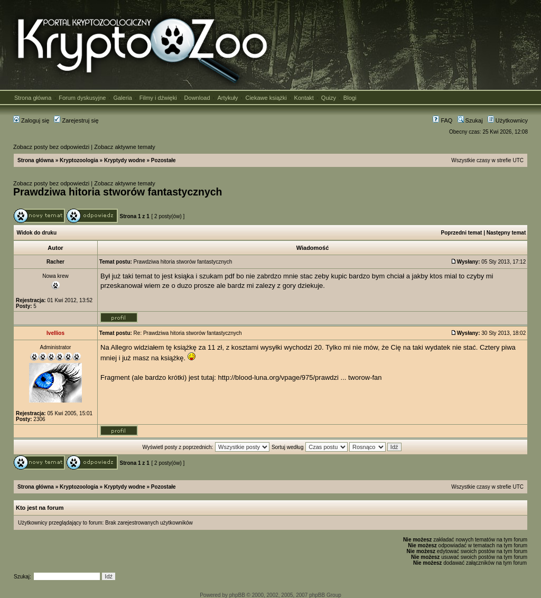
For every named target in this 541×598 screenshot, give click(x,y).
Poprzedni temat (461, 233)
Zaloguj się (31, 120)
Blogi (349, 98)
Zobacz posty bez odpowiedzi (51, 147)
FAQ (442, 120)
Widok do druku (37, 233)
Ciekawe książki (265, 98)
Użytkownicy (508, 120)
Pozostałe (163, 160)
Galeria (122, 98)
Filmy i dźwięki (158, 98)
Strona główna (32, 98)
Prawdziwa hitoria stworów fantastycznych (117, 192)
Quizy (328, 98)
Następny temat (506, 233)
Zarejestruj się (76, 120)
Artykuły (227, 98)
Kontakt (304, 98)
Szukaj (470, 120)
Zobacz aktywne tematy (124, 147)
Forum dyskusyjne (82, 98)
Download (197, 98)
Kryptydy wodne (124, 160)
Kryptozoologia (79, 160)
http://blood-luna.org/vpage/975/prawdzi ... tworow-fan (300, 377)
